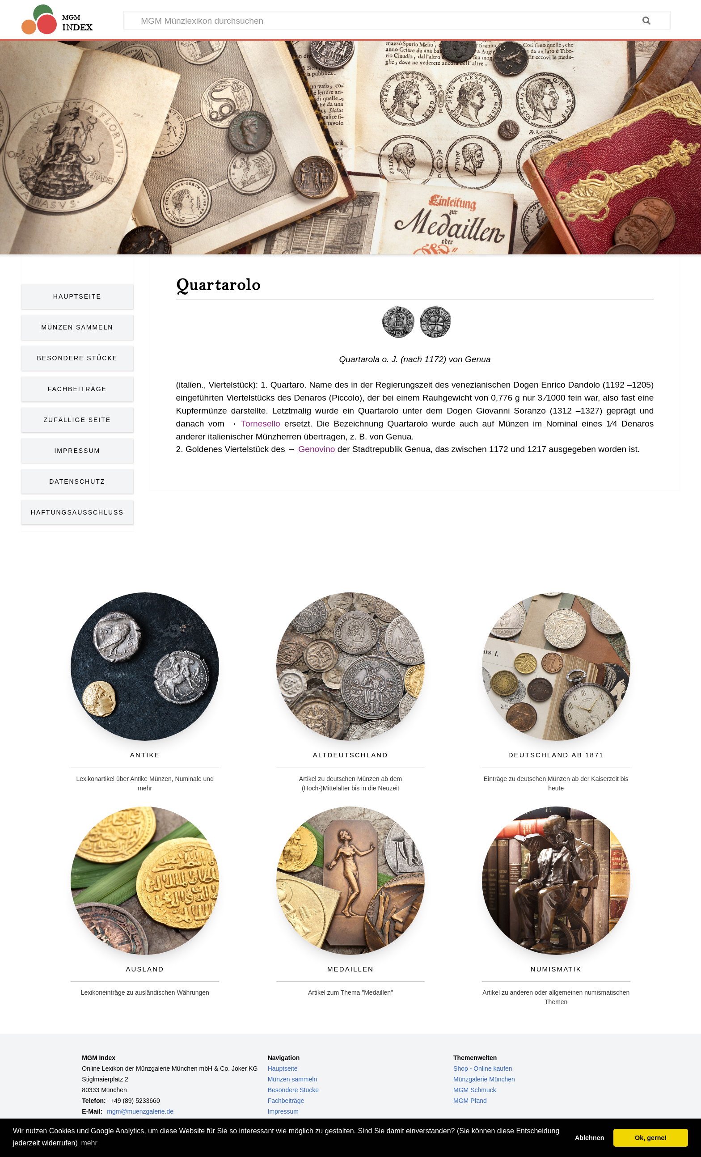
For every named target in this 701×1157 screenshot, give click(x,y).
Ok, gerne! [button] (651, 1137)
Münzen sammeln (292, 1079)
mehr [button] (89, 1143)
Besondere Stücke (77, 358)
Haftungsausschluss (77, 512)
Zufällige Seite (77, 419)
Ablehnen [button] (589, 1137)
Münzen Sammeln (77, 327)
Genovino (316, 449)
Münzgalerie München (484, 1079)
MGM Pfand (470, 1100)
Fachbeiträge (77, 389)
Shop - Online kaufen (482, 1068)
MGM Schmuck (474, 1090)
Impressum (77, 450)
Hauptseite (77, 296)
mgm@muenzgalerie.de (140, 1111)
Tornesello (260, 423)
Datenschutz (77, 481)
